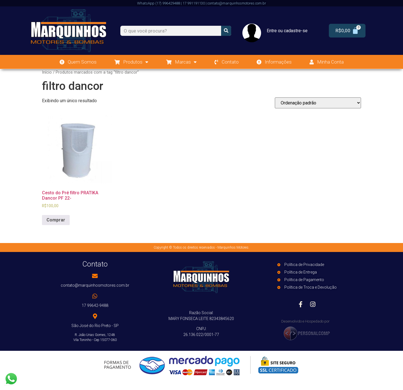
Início (47, 72)
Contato (227, 62)
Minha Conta (327, 62)
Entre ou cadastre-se (287, 30)
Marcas (181, 62)
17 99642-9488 (95, 305)
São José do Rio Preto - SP (95, 325)
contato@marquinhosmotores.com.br (95, 285)
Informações (274, 62)
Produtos (131, 62)
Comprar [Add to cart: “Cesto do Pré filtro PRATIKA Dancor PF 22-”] (55, 220)
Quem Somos (78, 62)
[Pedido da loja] (318, 102)
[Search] (226, 31)
